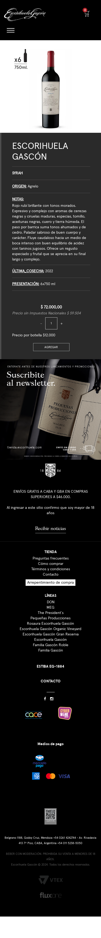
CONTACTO (51, 681)
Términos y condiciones (50, 569)
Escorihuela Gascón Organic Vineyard (50, 629)
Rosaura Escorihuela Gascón (50, 624)
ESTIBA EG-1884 (50, 666)
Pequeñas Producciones (50, 618)
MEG (50, 607)
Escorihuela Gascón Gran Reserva (51, 634)
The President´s (51, 613)
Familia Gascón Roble (50, 645)
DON (50, 602)
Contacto (50, 574)
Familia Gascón (50, 650)
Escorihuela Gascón (50, 640)
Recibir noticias (50, 528)
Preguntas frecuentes (51, 558)
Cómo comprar (50, 564)
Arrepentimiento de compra (50, 582)
